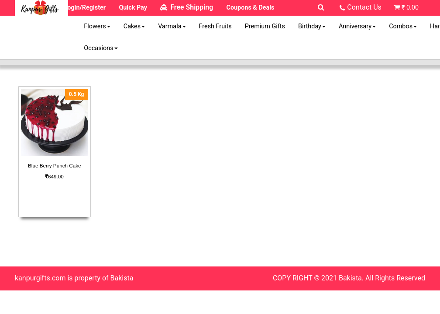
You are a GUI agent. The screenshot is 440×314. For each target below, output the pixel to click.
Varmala (172, 26)
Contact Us (364, 7)
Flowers (97, 26)
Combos (403, 26)
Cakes (134, 26)
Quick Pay (133, 7)
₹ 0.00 (410, 7)
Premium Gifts (265, 26)
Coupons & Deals (251, 7)
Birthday (312, 26)
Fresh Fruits (215, 26)
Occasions (100, 48)
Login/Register (85, 7)
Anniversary (357, 26)
